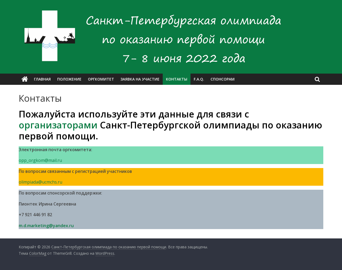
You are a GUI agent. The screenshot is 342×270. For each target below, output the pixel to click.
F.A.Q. (199, 79)
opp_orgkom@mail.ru (40, 160)
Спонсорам (223, 79)
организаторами (58, 125)
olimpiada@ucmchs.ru (40, 182)
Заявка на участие (140, 79)
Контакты (176, 79)
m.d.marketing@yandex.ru (46, 226)
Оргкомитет (101, 79)
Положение (69, 79)
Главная (42, 79)
